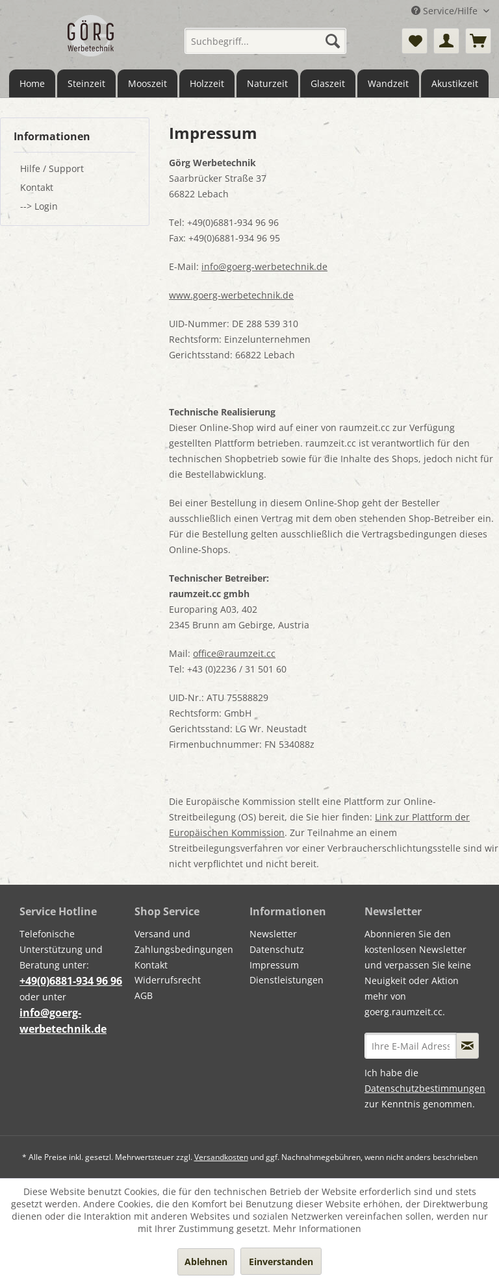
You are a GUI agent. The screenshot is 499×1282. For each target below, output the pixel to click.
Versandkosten (221, 1157)
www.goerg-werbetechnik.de (231, 295)
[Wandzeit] (388, 83)
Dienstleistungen (287, 980)
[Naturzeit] (267, 83)
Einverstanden (281, 1261)
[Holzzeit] (207, 83)
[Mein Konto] (446, 41)
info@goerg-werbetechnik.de (264, 266)
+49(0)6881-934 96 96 (70, 981)
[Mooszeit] (147, 83)
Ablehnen (206, 1261)
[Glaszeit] (327, 83)
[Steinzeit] (86, 83)
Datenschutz (277, 949)
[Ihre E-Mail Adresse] (411, 1046)
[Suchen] (332, 41)
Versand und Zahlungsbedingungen (183, 941)
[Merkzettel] (415, 41)
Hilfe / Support (52, 168)
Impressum (274, 965)
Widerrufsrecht (167, 980)
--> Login (39, 206)
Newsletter (273, 934)
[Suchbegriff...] (266, 41)
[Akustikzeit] (455, 83)
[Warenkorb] (478, 41)
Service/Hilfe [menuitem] (445, 11)
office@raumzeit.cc (234, 653)
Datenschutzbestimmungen (425, 1088)
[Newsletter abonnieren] (467, 1046)
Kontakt (36, 187)
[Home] (32, 83)
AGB (143, 995)
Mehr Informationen (317, 1228)
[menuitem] (266, 41)
